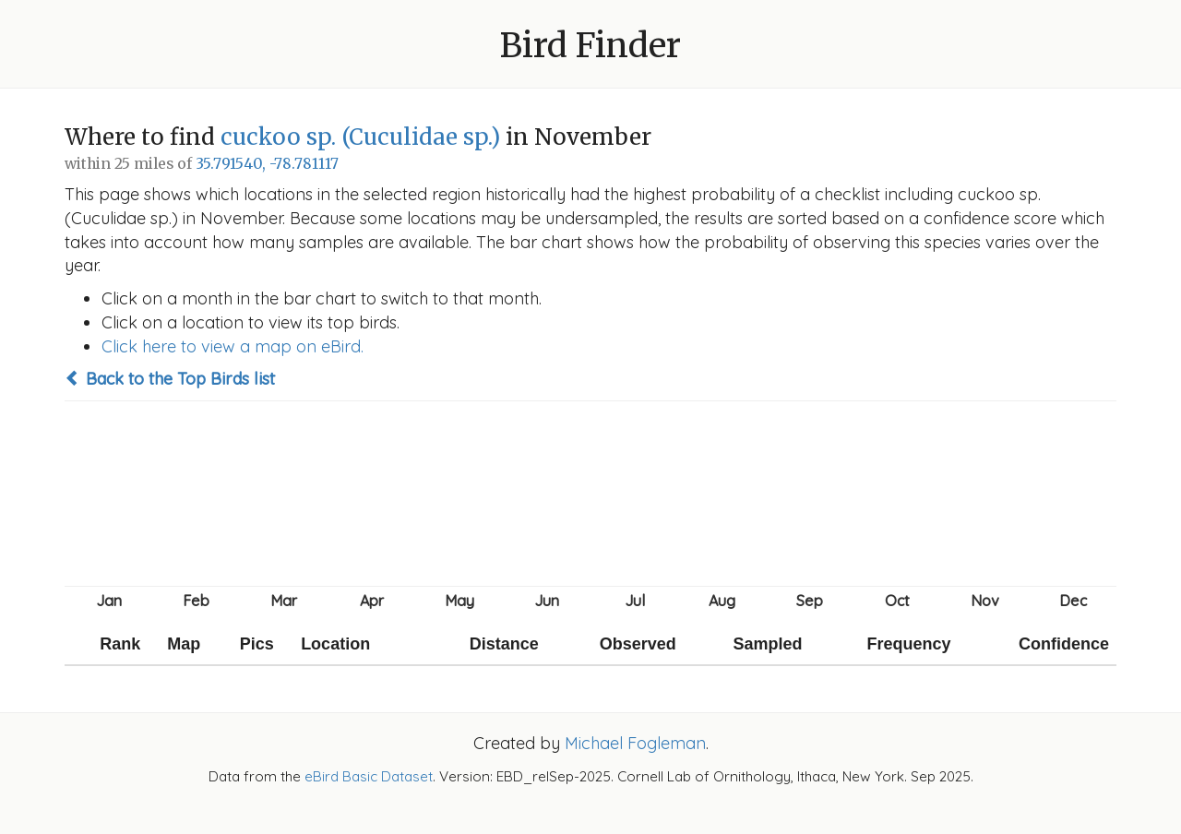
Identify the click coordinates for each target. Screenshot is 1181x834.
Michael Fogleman (635, 743)
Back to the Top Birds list (170, 378)
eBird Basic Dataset (368, 776)
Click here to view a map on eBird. (232, 346)
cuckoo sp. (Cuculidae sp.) (360, 137)
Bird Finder (590, 45)
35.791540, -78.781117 (267, 164)
